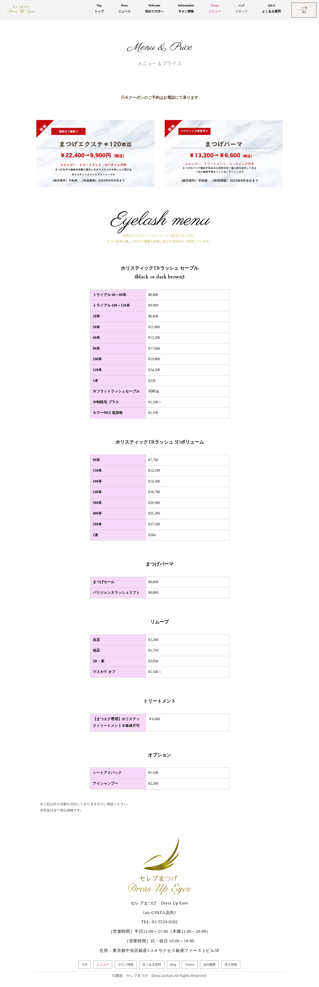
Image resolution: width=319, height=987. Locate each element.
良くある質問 (151, 964)
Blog (173, 964)
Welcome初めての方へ (154, 8)
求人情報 (231, 964)
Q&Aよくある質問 (271, 8)
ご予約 (304, 10)
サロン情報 (125, 964)
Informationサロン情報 (186, 8)
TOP (84, 964)
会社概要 (209, 964)
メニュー (102, 964)
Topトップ (99, 8)
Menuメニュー (214, 8)
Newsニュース (124, 8)
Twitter (189, 964)
